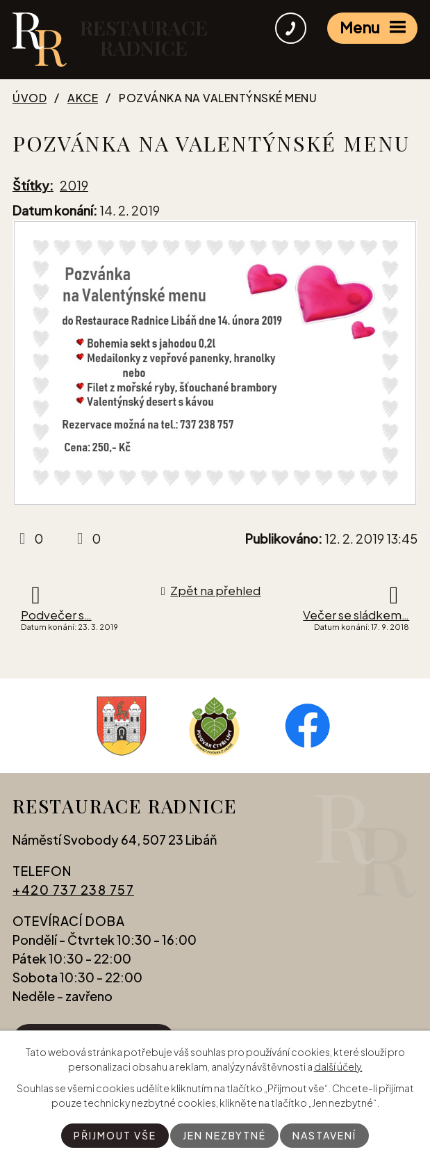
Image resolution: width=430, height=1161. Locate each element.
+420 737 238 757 (73, 890)
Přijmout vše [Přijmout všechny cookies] (115, 1135)
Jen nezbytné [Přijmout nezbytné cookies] (224, 1135)
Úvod (30, 98)
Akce (82, 98)
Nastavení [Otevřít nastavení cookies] (324, 1135)
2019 (74, 185)
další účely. (338, 1066)
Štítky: (33, 185)
